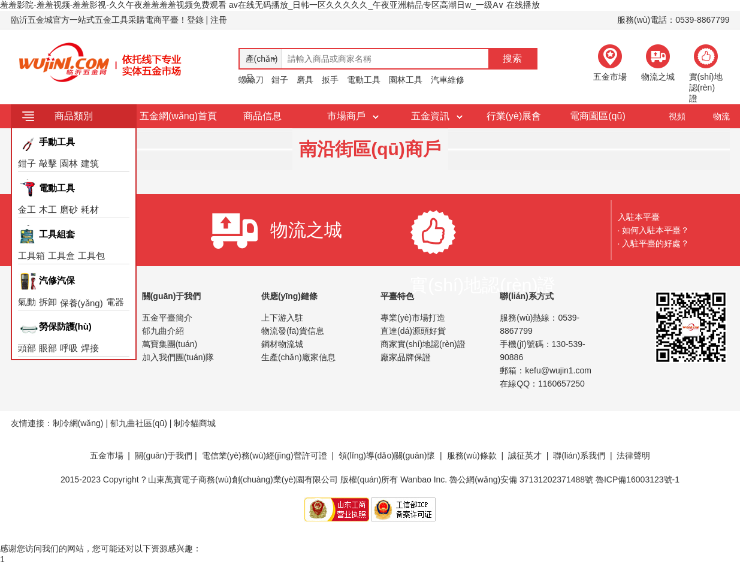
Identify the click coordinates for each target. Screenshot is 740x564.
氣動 (27, 302)
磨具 (305, 80)
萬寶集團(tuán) (170, 344)
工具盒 (61, 256)
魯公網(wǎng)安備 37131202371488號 (521, 479)
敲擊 (48, 163)
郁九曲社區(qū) (138, 423)
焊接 (90, 348)
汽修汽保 (57, 280)
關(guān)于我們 (163, 455)
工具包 (91, 256)
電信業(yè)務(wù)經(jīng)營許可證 (264, 455)
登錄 (195, 20)
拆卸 (48, 302)
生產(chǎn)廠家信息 (298, 357)
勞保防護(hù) (65, 326)
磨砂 (69, 209)
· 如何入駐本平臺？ (654, 230)
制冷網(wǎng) (78, 423)
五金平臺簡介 (167, 317)
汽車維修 (447, 80)
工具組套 (57, 234)
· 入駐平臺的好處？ (654, 243)
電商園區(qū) (597, 116)
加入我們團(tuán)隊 (178, 357)
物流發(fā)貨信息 (292, 331)
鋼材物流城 (282, 344)
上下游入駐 (282, 317)
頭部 (27, 348)
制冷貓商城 (195, 423)
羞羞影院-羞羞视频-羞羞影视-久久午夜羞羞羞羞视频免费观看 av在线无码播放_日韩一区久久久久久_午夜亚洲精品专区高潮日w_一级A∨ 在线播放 (270, 5)
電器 (115, 302)
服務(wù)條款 (472, 455)
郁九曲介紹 (163, 331)
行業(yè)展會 (514, 116)
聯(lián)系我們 (579, 455)
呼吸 (69, 348)
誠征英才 (525, 455)
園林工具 (405, 80)
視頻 (677, 116)
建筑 (90, 163)
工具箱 (31, 256)
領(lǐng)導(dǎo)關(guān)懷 (387, 455)
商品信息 (262, 116)
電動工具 (363, 80)
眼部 (48, 348)
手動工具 (57, 142)
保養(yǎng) (81, 303)
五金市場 (106, 455)
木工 (48, 209)
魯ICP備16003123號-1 (637, 479)
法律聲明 (633, 455)
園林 (69, 163)
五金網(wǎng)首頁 (178, 116)
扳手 (330, 80)
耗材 (90, 209)
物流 (721, 116)
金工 (27, 209)
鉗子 (279, 80)
